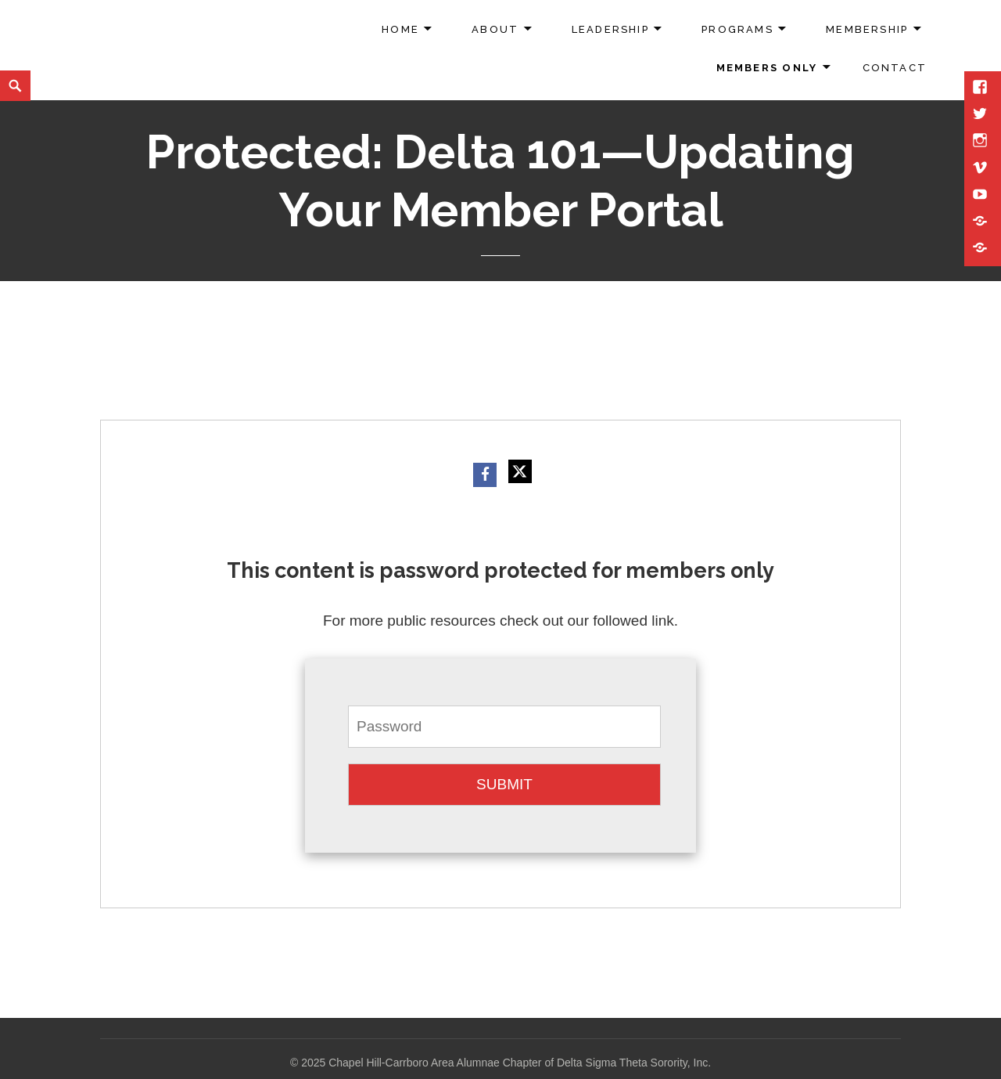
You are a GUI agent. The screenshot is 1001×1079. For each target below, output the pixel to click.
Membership (867, 29)
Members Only (767, 68)
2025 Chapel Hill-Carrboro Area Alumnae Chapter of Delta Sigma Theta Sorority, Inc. (506, 1062)
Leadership (610, 29)
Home (400, 29)
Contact (895, 68)
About (495, 29)
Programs (737, 29)
